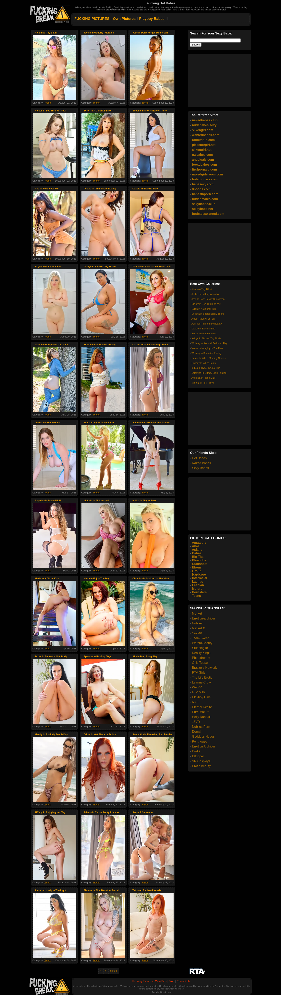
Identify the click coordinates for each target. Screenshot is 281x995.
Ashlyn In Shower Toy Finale (206, 338)
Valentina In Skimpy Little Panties (208, 373)
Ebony (197, 567)
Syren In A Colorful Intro (203, 309)
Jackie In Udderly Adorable (205, 294)
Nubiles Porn (201, 726)
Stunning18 (200, 648)
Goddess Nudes (203, 736)
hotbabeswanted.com (208, 213)
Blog (171, 981)
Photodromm (201, 657)
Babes (197, 553)
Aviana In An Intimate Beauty (206, 323)
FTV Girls (198, 672)
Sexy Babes (200, 468)
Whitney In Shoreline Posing (206, 353)
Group (197, 571)
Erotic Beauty (201, 766)
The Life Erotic (202, 677)
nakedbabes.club (205, 120)
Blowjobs (199, 560)
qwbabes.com (202, 154)
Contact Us (183, 981)
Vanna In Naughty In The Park (207, 348)
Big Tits (197, 556)
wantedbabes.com (205, 135)
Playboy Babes (151, 19)
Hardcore (199, 574)
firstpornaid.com (204, 169)
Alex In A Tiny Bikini (201, 289)
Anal (195, 546)
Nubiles (197, 623)
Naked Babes (201, 463)
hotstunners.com (205, 179)
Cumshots (199, 564)
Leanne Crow (201, 682)
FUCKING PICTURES (91, 19)
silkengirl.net (202, 149)
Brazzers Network (204, 667)
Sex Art (197, 633)
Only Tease (200, 662)
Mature (197, 588)
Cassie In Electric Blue (203, 328)
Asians (197, 549)
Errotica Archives (204, 746)
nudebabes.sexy (204, 125)
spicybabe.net (202, 208)
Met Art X (198, 628)
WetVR (197, 687)
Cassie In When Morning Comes (208, 358)
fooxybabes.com (204, 164)
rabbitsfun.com (203, 140)
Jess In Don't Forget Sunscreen (208, 299)
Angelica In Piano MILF (203, 377)
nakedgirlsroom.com (207, 174)
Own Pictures (124, 19)
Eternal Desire (202, 707)
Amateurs (199, 542)
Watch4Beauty (202, 643)
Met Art (197, 613)
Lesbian (198, 585)
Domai (196, 731)
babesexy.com (203, 184)
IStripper (198, 756)
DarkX (196, 751)
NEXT (113, 971)
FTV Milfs (198, 692)
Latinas (197, 581)
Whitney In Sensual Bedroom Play (209, 343)
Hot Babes (199, 458)
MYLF (196, 702)
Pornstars (199, 592)
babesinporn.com (205, 194)
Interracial (199, 578)
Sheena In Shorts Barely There (207, 314)
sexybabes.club (203, 204)
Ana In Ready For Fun (203, 318)
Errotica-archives (204, 618)
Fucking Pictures (142, 981)
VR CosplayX (201, 761)
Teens (47, 102)
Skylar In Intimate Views (204, 333)
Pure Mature (200, 712)
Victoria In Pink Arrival (202, 382)
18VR (196, 721)
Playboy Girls (201, 697)
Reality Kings (201, 653)
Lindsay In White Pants (203, 363)
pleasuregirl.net (203, 145)
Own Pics (160, 981)
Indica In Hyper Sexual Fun (205, 368)
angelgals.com (203, 159)
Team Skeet (200, 638)
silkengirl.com (202, 130)
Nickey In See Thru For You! (206, 304)
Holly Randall (201, 717)
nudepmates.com (205, 199)
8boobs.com (201, 189)
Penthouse (199, 741)
